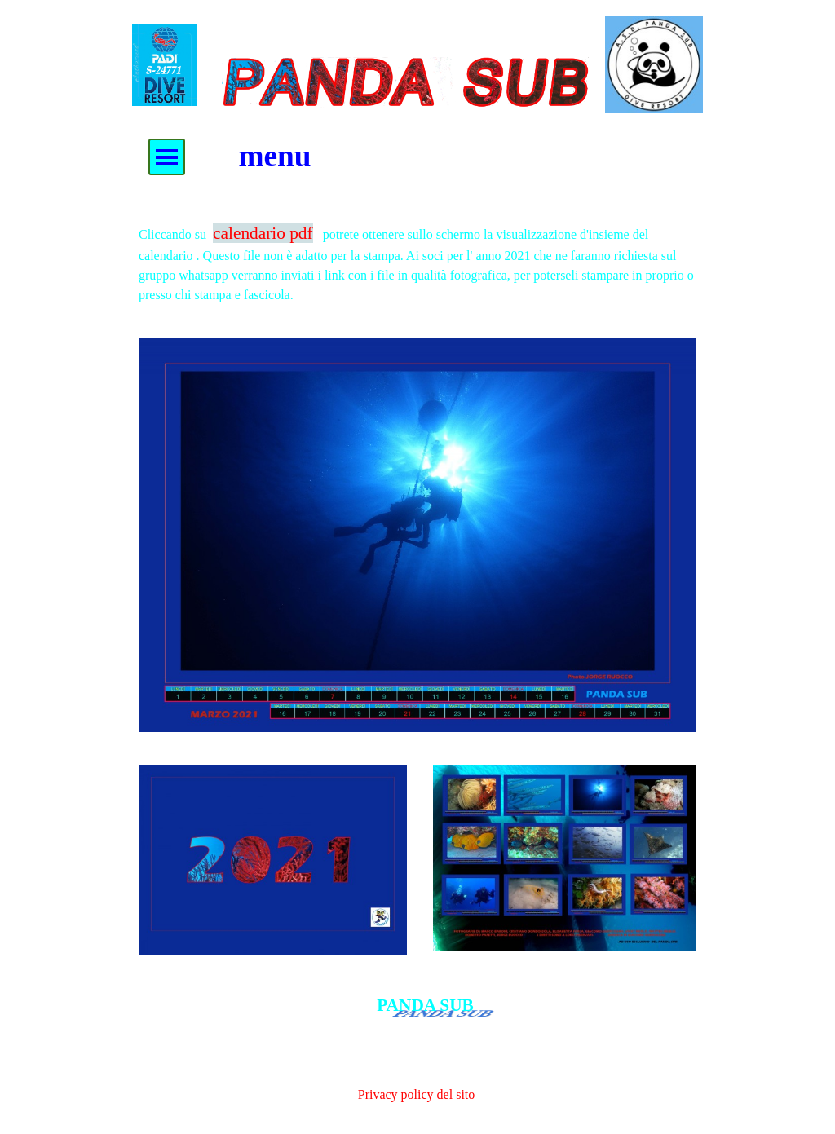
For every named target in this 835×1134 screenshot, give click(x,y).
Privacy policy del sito (416, 1094)
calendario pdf (263, 233)
